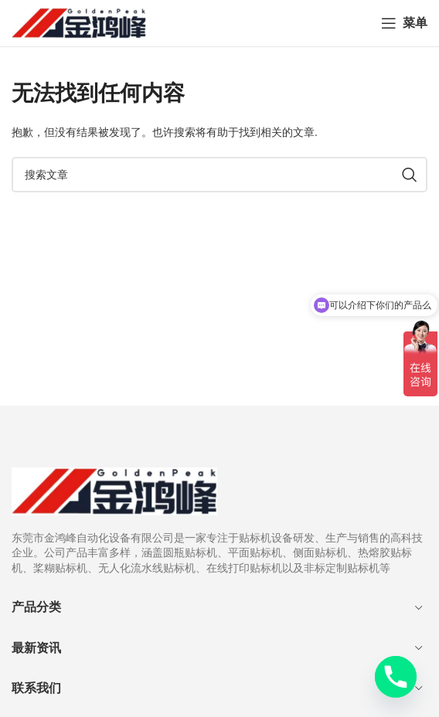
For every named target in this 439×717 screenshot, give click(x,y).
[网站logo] (79, 22)
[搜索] (219, 174)
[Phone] (396, 677)
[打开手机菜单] (404, 23)
